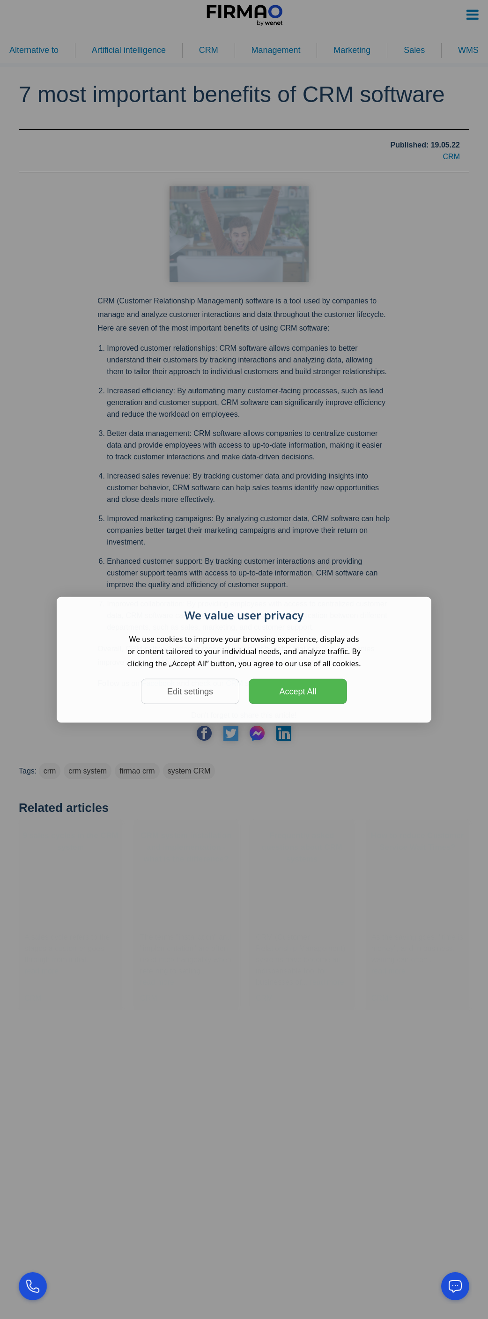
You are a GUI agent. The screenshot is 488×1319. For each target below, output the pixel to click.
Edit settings (190, 691)
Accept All (297, 691)
